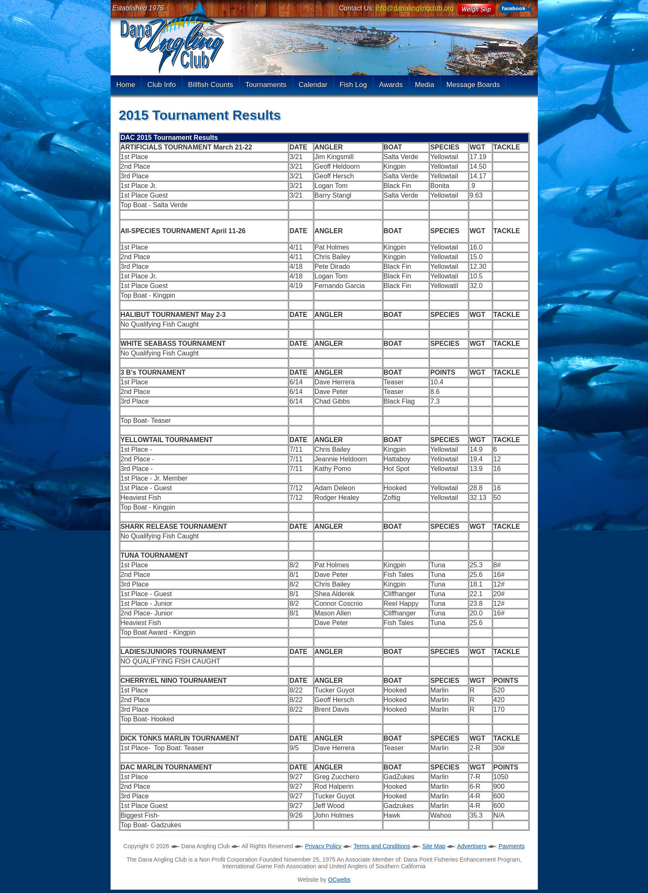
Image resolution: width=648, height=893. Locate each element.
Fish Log (353, 85)
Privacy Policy (323, 846)
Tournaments (266, 85)
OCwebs (339, 879)
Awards (391, 85)
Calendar (313, 85)
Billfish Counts (210, 85)
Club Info (161, 85)
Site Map (433, 846)
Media (424, 85)
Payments (511, 846)
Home (125, 85)
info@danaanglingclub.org (415, 8)
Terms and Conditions (382, 846)
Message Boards (473, 85)
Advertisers (471, 846)
